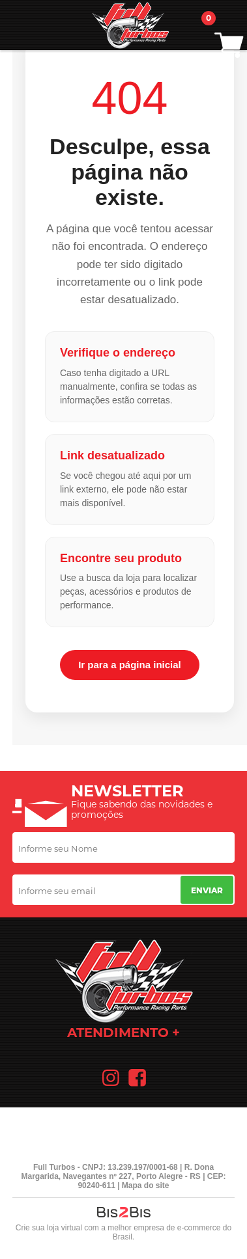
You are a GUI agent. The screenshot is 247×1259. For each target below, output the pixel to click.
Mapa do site (145, 1185)
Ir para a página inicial (129, 664)
